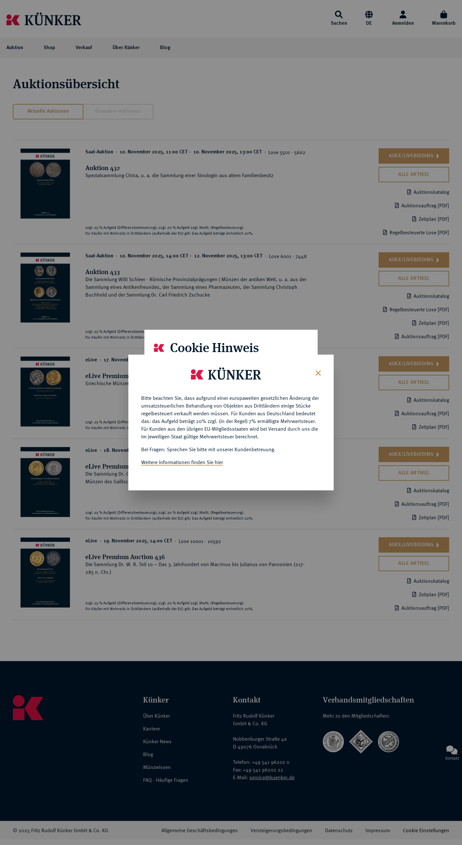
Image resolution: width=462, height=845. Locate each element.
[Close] (317, 367)
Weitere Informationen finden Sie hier (182, 457)
